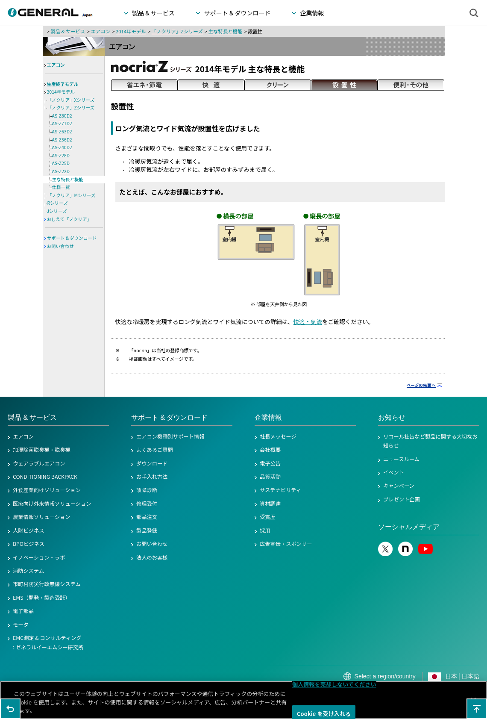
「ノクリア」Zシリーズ (177, 31)
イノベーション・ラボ (39, 557)
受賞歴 (268, 517)
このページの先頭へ (476, 708)
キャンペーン (398, 485)
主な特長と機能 (225, 31)
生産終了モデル (63, 84)
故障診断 (146, 490)
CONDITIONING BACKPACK (45, 476)
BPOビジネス (28, 544)
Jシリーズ (57, 211)
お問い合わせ (60, 246)
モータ (21, 624)
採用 (265, 530)
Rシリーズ (57, 203)
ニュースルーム (401, 459)
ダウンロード (152, 463)
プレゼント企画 (401, 499)
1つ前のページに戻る (10, 708)
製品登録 (146, 530)
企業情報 (268, 417)
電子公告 (270, 463)
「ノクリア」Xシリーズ (71, 100)
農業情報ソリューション (41, 517)
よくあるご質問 (154, 450)
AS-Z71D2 (62, 123)
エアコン (100, 31)
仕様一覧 (61, 187)
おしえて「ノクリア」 (69, 219)
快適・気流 (307, 321)
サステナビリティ (280, 490)
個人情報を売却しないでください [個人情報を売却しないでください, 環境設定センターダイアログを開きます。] (334, 684)
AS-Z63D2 (62, 131)
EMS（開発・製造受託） (41, 597)
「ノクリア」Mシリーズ (71, 195)
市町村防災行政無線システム (47, 584)
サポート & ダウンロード (72, 238)
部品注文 (146, 517)
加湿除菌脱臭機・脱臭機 (41, 450)
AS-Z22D (61, 171)
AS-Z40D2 (62, 147)
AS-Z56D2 (62, 139)
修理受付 (146, 503)
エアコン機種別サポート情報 (170, 436)
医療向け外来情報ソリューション (52, 503)
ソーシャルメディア (409, 526)
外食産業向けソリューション (47, 490)
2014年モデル (131, 31)
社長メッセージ (278, 436)
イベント (393, 472)
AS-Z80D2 (62, 115)
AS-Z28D (61, 155)
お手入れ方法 (152, 476)
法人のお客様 (152, 557)
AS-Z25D (61, 163)
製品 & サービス (67, 31)
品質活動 (270, 476)
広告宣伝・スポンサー (286, 544)
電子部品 (23, 611)
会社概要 (270, 450)
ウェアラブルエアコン (39, 463)
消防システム (28, 571)
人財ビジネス (28, 530)
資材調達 (270, 503)
